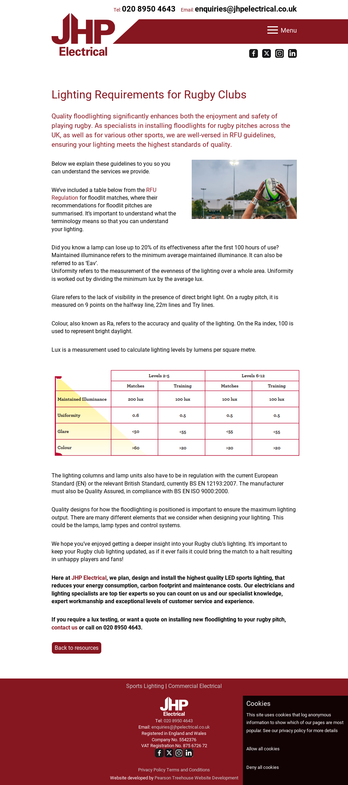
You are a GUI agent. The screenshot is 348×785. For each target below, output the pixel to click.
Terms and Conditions (188, 769)
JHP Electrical (89, 577)
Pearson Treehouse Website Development (196, 777)
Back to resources (76, 647)
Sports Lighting (145, 685)
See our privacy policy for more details (300, 730)
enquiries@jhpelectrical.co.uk (246, 9)
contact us (64, 627)
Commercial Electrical (195, 685)
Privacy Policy (151, 769)
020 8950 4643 (149, 9)
